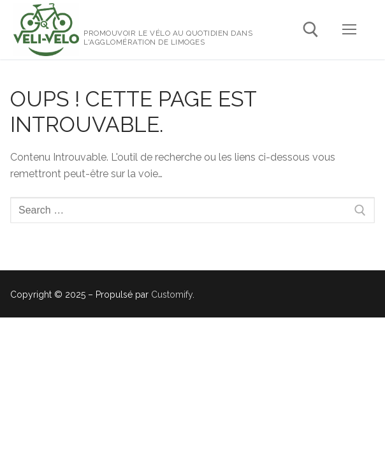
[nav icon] (349, 30)
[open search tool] (311, 30)
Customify (171, 294)
